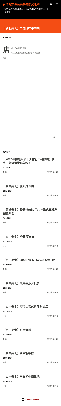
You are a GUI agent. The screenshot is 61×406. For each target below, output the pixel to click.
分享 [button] (53, 137)
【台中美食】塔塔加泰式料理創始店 (25, 306)
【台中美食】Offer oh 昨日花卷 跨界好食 (29, 260)
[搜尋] (51, 4)
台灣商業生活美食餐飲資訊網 (21, 4)
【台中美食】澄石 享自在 (18, 236)
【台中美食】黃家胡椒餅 (18, 353)
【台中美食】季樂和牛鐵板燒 (21, 376)
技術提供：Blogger (30, 399)
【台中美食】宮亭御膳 (17, 329)
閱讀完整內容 (52, 172)
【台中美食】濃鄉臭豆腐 (18, 186)
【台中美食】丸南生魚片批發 (21, 283)
